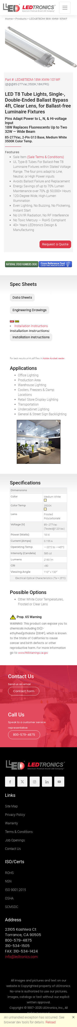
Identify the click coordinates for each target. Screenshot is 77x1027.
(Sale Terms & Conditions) (45, 157)
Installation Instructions (31, 326)
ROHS (9, 873)
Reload (51, 1022)
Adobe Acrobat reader (53, 358)
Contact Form (23, 691)
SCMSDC (11, 907)
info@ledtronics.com (21, 957)
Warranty (11, 823)
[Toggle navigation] (65, 8)
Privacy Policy (15, 815)
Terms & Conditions (19, 832)
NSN (8, 881)
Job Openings (15, 840)
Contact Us (13, 849)
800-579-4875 (24, 734)
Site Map (11, 806)
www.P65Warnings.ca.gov (33, 652)
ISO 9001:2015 (15, 890)
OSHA (9, 898)
